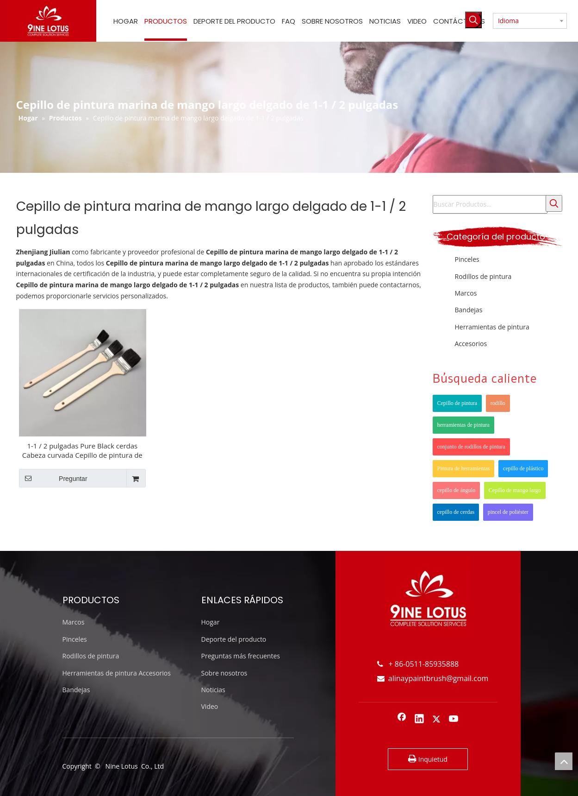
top (563, 761)
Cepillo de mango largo (515, 490)
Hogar (210, 622)
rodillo (498, 403)
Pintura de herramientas (463, 468)
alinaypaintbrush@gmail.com (433, 678)
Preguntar (53, 478)
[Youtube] (454, 719)
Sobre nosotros (224, 673)
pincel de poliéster (508, 512)
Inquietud (427, 759)
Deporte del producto (234, 639)
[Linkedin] (419, 719)
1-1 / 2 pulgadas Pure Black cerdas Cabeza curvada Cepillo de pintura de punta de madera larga (82, 450)
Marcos (466, 293)
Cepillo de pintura (457, 403)
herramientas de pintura (463, 425)
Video (209, 706)
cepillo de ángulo (456, 490)
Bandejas (469, 309)
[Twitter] (436, 719)
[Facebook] (401, 719)
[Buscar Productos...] (490, 204)
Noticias (213, 689)
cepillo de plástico (523, 468)
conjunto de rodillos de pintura (471, 446)
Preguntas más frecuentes (240, 655)
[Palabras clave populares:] (473, 20)
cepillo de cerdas (456, 512)
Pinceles (467, 259)
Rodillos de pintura (483, 276)
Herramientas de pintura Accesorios (116, 673)
